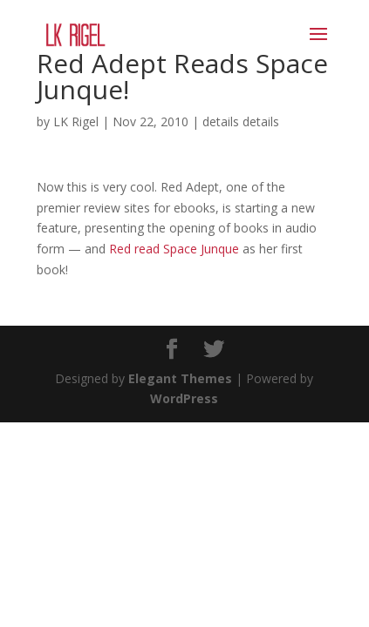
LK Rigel (76, 121)
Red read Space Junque (176, 248)
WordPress (184, 398)
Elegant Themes (180, 378)
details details (240, 121)
